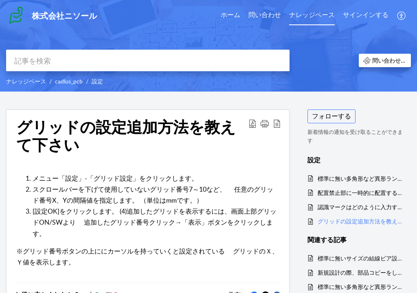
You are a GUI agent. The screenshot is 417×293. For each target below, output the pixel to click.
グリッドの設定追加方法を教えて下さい (360, 221)
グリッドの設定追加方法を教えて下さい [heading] (126, 136)
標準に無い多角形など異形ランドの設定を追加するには (360, 178)
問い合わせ (264, 14)
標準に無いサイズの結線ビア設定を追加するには (360, 258)
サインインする (365, 14)
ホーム (230, 14)
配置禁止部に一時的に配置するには (360, 193)
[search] (148, 60)
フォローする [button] (331, 116)
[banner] (208, 46)
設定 (97, 81)
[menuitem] (230, 15)
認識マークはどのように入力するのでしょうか (360, 207)
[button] (402, 15)
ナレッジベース (312, 14)
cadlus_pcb (69, 81)
